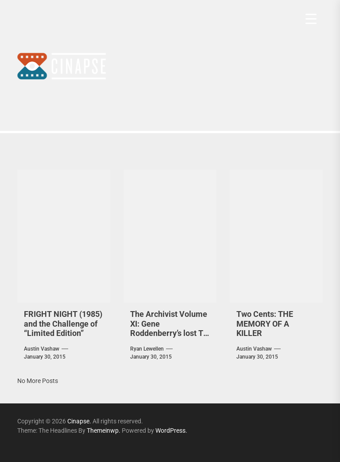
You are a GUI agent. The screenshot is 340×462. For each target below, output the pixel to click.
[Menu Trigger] (311, 19)
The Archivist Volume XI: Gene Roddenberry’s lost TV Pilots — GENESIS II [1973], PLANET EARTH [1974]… (169, 338)
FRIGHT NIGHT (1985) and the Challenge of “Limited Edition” (63, 323)
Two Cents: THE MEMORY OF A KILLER (264, 323)
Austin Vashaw (41, 349)
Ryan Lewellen (147, 349)
